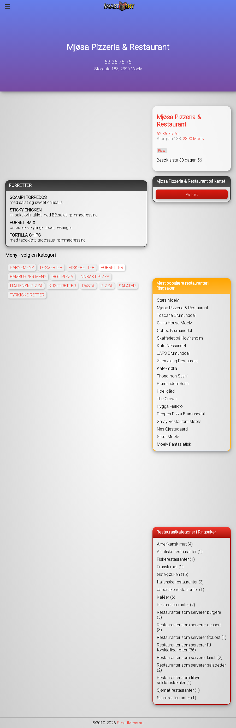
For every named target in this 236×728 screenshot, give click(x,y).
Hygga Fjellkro (170, 406)
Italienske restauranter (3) (180, 582)
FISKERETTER (82, 267)
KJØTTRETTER (62, 285)
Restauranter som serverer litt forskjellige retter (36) (184, 647)
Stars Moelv (168, 300)
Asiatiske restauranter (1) (180, 551)
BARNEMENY (22, 267)
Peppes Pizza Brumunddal (181, 413)
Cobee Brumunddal (174, 330)
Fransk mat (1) (170, 566)
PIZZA (107, 285)
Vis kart (192, 194)
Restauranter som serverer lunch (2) (189, 657)
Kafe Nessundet (171, 345)
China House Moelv (174, 322)
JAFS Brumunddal (173, 353)
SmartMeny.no (130, 722)
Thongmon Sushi (172, 376)
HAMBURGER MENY (28, 276)
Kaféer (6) (166, 597)
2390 (187, 138)
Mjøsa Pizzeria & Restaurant (118, 47)
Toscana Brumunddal (176, 315)
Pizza (162, 150)
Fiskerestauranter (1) (176, 559)
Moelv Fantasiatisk (174, 444)
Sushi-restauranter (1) (176, 697)
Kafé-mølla (167, 368)
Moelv (198, 138)
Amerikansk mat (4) (175, 544)
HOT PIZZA (62, 276)
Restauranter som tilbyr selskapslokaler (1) (178, 680)
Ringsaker (165, 288)
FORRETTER (112, 267)
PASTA (88, 285)
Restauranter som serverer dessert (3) (189, 627)
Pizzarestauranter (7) (176, 604)
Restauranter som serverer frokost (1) (191, 637)
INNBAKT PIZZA (94, 276)
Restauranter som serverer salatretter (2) (191, 668)
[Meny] (7, 6)
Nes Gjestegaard (172, 429)
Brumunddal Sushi (173, 383)
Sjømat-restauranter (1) (178, 690)
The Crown (166, 398)
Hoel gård (166, 391)
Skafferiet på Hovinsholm (180, 338)
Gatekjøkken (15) (172, 574)
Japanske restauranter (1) (180, 589)
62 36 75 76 (118, 62)
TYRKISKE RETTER (27, 295)
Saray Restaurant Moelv (179, 421)
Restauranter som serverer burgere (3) (189, 615)
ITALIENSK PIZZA (26, 285)
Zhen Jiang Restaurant (177, 360)
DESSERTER (51, 267)
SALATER (127, 285)
